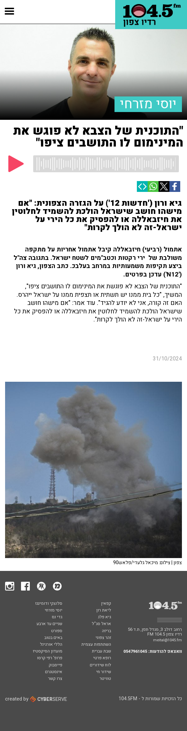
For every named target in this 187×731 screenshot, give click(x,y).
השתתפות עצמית (96, 644)
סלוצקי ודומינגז (48, 603)
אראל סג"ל (101, 624)
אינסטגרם (53, 672)
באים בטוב (53, 638)
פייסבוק (55, 665)
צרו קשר (55, 679)
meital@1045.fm (167, 640)
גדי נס (57, 617)
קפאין (106, 603)
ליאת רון (103, 610)
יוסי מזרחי (148, 104)
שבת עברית (101, 651)
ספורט (56, 631)
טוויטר (105, 679)
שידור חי (103, 672)
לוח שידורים (100, 665)
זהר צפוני (103, 638)
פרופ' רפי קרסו (49, 658)
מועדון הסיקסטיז (47, 651)
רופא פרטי (102, 658)
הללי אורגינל (51, 644)
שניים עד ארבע (49, 624)
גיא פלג (104, 617)
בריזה (106, 631)
